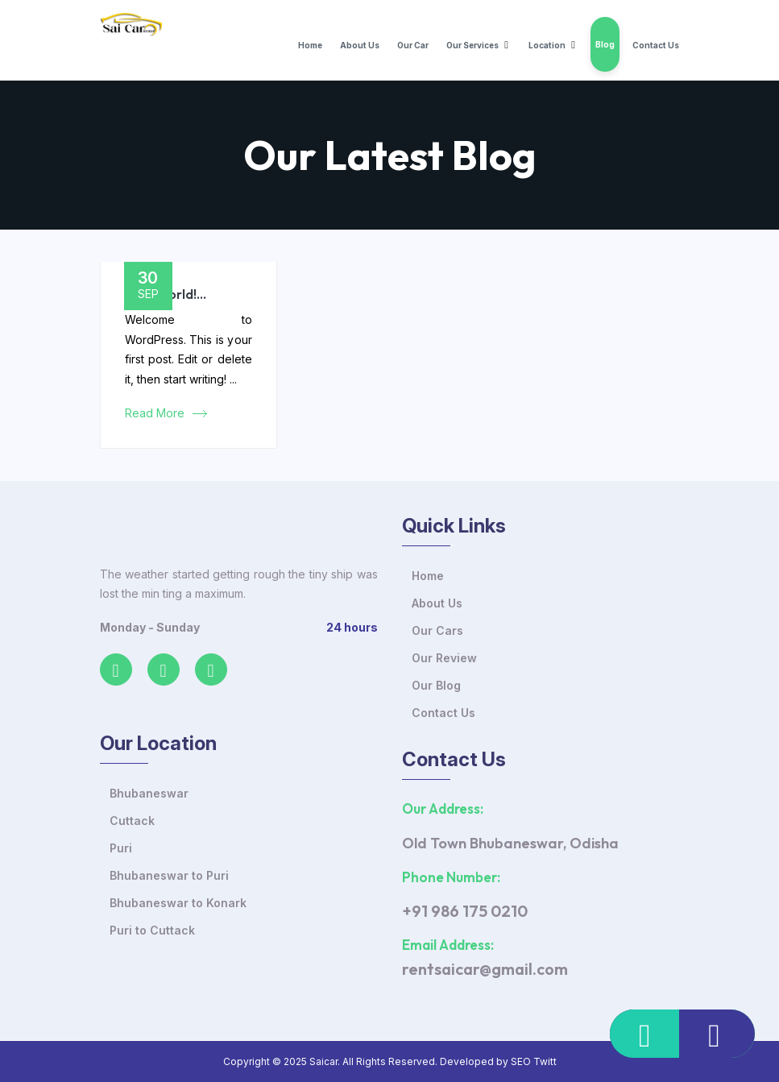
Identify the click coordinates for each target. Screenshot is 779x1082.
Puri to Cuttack (152, 930)
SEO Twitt (534, 1061)
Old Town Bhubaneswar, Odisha (510, 843)
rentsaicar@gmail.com (485, 969)
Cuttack (132, 820)
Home (310, 45)
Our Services (472, 45)
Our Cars (437, 630)
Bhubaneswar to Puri (169, 875)
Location (547, 45)
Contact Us (655, 45)
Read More (154, 413)
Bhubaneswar (149, 793)
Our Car (413, 45)
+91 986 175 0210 (465, 911)
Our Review (444, 658)
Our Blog (436, 685)
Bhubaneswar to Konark (178, 903)
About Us (359, 45)
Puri (121, 848)
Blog (605, 44)
